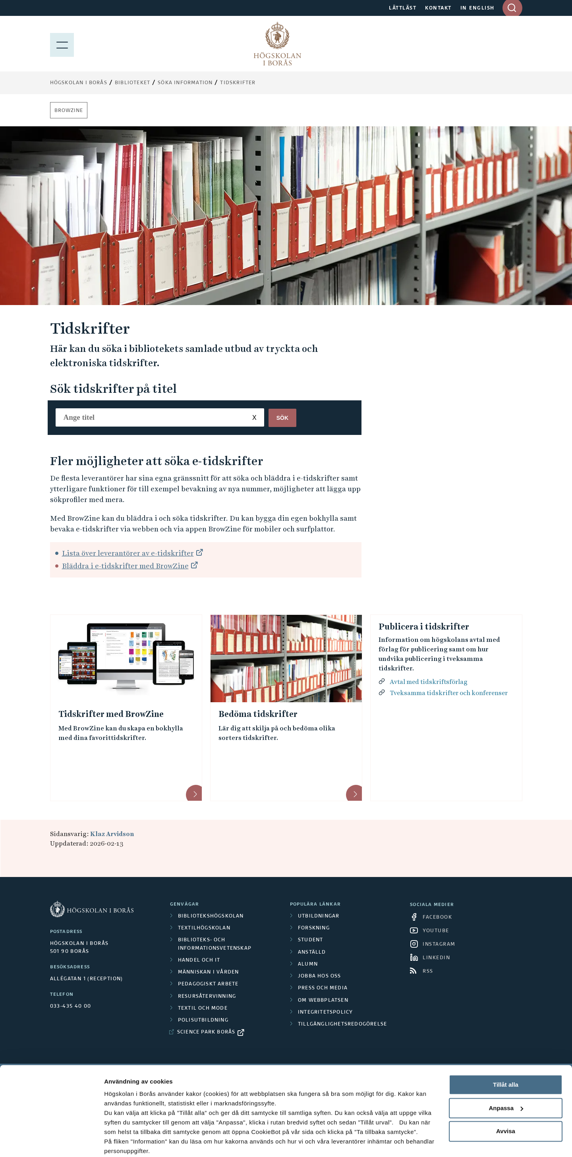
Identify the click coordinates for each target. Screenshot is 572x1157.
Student (310, 940)
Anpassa (506, 1076)
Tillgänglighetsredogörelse (342, 1024)
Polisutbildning (203, 1020)
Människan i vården (208, 972)
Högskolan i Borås (78, 83)
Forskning (314, 928)
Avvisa (505, 1099)
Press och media (323, 988)
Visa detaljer (121, 1141)
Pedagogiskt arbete (208, 984)
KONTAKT (438, 8)
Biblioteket (132, 83)
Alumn (308, 964)
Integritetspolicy (325, 1012)
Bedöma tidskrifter (258, 714)
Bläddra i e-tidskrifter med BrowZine (125, 566)
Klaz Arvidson (112, 834)
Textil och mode (203, 1008)
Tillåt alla (505, 1053)
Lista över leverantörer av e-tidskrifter (128, 553)
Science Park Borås (206, 1032)
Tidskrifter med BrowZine (111, 714)
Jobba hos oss (319, 976)
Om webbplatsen (323, 1000)
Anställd (312, 952)
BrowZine (68, 111)
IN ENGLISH (477, 8)
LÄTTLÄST (402, 8)
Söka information (185, 83)
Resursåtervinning (207, 996)
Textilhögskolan (204, 928)
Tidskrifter (237, 83)
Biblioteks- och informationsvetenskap (214, 944)
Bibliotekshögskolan (211, 916)
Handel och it (199, 960)
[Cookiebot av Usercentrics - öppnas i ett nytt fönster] (51, 1141)
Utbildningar (318, 916)
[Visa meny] (62, 44)
